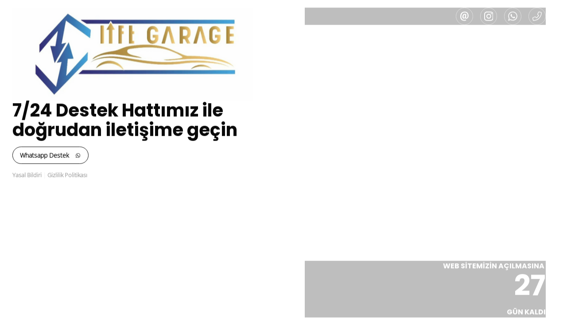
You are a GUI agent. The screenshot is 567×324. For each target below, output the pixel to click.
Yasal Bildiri (21, 175)
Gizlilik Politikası (62, 175)
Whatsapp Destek (45, 155)
